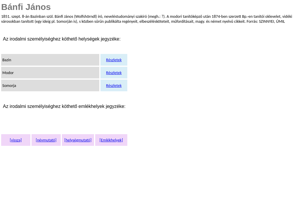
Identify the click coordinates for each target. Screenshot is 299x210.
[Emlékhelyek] (111, 140)
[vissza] (16, 140)
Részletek (113, 59)
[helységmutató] (77, 140)
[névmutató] (46, 140)
